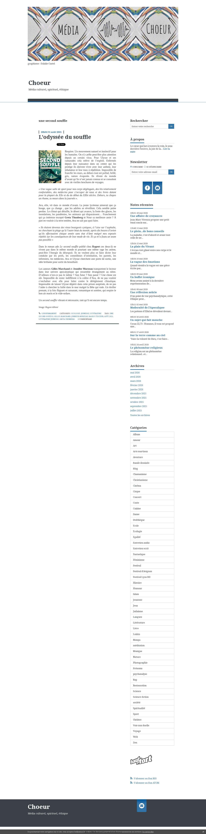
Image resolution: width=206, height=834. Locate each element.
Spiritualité (139, 708)
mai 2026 (135, 372)
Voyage (137, 731)
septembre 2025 (138, 406)
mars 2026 (135, 381)
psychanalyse (140, 673)
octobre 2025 (137, 402)
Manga (136, 639)
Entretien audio (141, 542)
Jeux (135, 605)
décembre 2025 (138, 393)
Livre (136, 628)
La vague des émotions (145, 261)
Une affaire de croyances (146, 216)
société (136, 702)
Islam (136, 594)
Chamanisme (140, 474)
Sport (136, 713)
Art (135, 445)
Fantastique (139, 554)
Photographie (140, 662)
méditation (139, 645)
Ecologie (75, 313)
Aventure (138, 457)
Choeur (39, 83)
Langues (137, 616)
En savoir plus (148, 832)
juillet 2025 (136, 410)
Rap (135, 679)
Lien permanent (47, 313)
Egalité (136, 537)
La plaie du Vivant (142, 246)
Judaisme (138, 611)
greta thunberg (67, 319)
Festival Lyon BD (141, 577)
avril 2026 (135, 376)
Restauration (139, 685)
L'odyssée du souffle (65, 136)
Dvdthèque (139, 519)
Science (137, 691)
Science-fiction (141, 696)
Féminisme (138, 559)
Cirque (136, 491)
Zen (135, 742)
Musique (137, 651)
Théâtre (137, 719)
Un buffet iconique (142, 277)
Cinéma (137, 485)
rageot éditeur (96, 316)
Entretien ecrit (141, 548)
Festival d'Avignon (142, 571)
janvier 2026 (136, 389)
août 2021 (108, 316)
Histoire (137, 582)
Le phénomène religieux (146, 347)
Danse (136, 514)
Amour (136, 440)
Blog (135, 468)
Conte (136, 502)
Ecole (136, 525)
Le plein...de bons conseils (147, 231)
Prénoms (137, 668)
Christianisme (140, 479)
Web (135, 736)
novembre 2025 (138, 397)
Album (136, 434)
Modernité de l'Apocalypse (147, 307)
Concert (137, 497)
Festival (137, 565)
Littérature (95, 313)
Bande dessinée (141, 462)
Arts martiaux (140, 451)
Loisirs (136, 634)
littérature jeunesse (49, 319)
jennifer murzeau (79, 316)
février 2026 (136, 385)
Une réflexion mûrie (143, 292)
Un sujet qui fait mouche (146, 320)
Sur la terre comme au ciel (147, 335)
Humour (137, 588)
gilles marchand (62, 316)
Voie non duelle (141, 725)
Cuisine (137, 508)
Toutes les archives (140, 415)
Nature (137, 656)
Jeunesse (85, 313)
